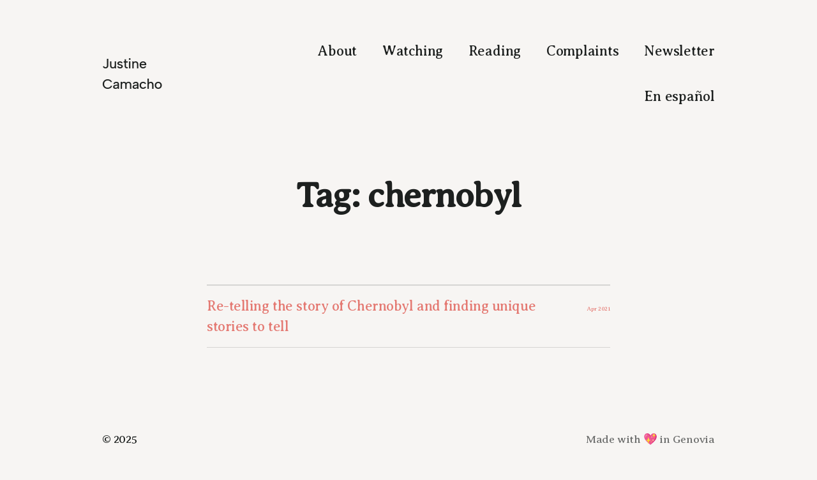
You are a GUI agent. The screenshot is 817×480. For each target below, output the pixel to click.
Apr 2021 (598, 309)
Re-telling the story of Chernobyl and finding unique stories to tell (371, 316)
